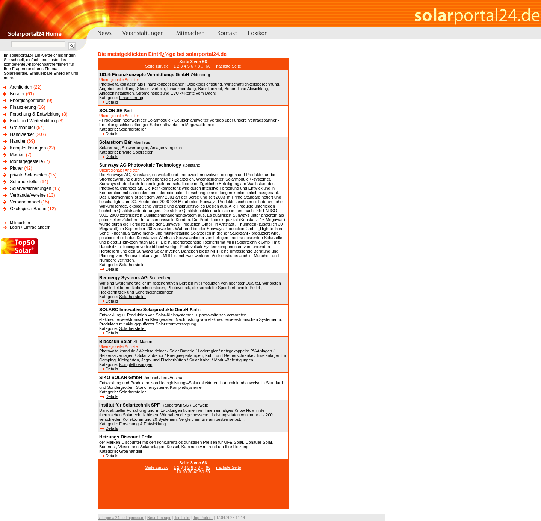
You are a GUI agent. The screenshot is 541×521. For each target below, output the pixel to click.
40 (196, 472)
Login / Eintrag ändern (30, 227)
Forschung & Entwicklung (35, 114)
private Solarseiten (28, 175)
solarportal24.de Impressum (121, 518)
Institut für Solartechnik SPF (129, 405)
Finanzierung (23, 107)
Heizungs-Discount (119, 437)
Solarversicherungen (30, 188)
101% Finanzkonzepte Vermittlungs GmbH (144, 74)
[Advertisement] (193, 495)
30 (190, 472)
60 (207, 472)
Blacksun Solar (115, 341)
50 (201, 472)
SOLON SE (110, 110)
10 (179, 472)
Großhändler (22, 127)
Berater (17, 93)
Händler (18, 141)
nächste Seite (228, 66)
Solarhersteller (24, 181)
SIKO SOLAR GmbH (120, 377)
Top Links (182, 518)
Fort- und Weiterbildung (33, 120)
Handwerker (22, 134)
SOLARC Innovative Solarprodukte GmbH (143, 309)
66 (208, 66)
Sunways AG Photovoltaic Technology (140, 165)
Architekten (21, 87)
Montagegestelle (26, 161)
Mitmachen (20, 222)
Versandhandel (25, 202)
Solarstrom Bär (115, 142)
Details (109, 102)
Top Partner (203, 518)
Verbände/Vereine (27, 195)
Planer (16, 168)
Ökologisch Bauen (28, 208)
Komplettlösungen (28, 148)
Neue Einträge (159, 518)
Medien (17, 154)
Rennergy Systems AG (123, 277)
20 (184, 472)
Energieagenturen (27, 100)
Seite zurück (156, 66)
